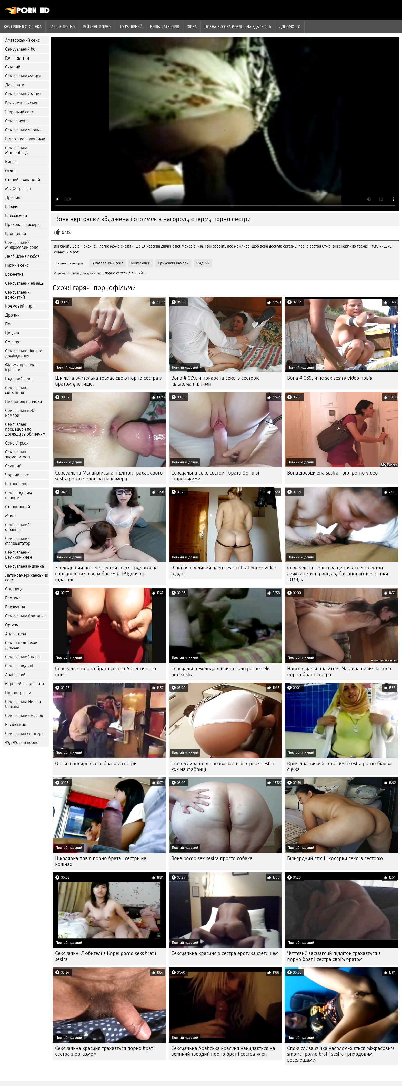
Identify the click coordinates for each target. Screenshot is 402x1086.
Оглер (11, 170)
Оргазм (12, 625)
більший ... (137, 273)
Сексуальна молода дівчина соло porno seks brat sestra (220, 671)
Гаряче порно (62, 26)
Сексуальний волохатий (17, 295)
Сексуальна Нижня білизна (23, 704)
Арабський (15, 674)
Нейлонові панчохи (23, 401)
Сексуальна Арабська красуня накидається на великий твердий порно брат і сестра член (223, 1051)
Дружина (13, 197)
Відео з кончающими (25, 138)
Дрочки (12, 315)
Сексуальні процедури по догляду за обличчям (25, 429)
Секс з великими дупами (21, 645)
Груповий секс (18, 378)
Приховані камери (22, 224)
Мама (10, 515)
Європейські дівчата (24, 683)
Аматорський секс (22, 40)
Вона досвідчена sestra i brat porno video (332, 473)
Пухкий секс (17, 265)
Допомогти (289, 26)
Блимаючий (16, 215)
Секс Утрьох (16, 443)
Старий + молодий (22, 179)
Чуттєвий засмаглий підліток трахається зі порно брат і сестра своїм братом (334, 956)
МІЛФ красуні (18, 188)
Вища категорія (164, 26)
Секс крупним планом (18, 495)
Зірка (192, 26)
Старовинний (17, 506)
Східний (12, 67)
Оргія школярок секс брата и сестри (96, 763)
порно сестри (116, 273)
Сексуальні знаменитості (17, 454)
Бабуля (11, 206)
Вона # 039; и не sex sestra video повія (330, 378)
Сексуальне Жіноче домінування (23, 353)
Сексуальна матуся (23, 76)
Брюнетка (14, 274)
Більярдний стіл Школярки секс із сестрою (335, 858)
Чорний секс (17, 474)
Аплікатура (15, 633)
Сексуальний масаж (24, 715)
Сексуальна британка (25, 616)
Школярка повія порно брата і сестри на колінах (100, 861)
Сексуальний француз (17, 527)
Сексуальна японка (23, 129)
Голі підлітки (17, 58)
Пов (9, 324)
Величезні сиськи (21, 103)
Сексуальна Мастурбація (17, 150)
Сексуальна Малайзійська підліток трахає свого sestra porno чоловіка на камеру (109, 476)
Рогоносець (16, 483)
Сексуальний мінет (23, 94)
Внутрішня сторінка (23, 26)
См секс (12, 342)
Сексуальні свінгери (24, 733)
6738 (66, 232)
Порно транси (18, 692)
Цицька (12, 333)
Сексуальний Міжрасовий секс (21, 245)
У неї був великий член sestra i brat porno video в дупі (223, 571)
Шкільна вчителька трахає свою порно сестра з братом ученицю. (108, 381)
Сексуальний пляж (23, 656)
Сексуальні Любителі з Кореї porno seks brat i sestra (105, 956)
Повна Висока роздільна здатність (238, 26)
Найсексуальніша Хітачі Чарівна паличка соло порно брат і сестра (339, 671)
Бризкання (15, 607)
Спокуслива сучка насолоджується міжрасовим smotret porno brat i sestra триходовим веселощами (340, 1054)
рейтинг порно (97, 26)
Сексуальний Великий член (18, 555)
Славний (13, 465)
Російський (15, 724)
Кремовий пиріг (20, 306)
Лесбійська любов (22, 256)
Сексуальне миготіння (16, 390)
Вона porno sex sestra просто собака (212, 858)
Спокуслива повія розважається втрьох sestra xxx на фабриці (222, 766)
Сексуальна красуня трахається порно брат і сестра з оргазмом (105, 1051)
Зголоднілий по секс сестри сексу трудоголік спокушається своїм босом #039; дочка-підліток (105, 574)
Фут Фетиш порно (21, 742)
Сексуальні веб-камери (20, 413)
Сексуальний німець (24, 283)
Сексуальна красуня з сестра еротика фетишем (224, 953)
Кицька (12, 161)
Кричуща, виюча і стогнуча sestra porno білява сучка (339, 766)
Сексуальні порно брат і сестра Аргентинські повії (105, 671)
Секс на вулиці (19, 665)
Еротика (13, 598)
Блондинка (15, 233)
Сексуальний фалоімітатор (17, 541)
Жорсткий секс (19, 112)
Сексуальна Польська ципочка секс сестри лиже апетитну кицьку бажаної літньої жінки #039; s (337, 574)
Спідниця (14, 589)
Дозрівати (14, 85)
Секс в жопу (16, 121)
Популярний (130, 26)
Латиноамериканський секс (26, 578)
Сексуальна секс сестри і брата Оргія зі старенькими (215, 476)
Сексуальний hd (20, 49)
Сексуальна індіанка (24, 566)
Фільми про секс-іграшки (21, 367)
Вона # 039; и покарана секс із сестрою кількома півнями (215, 381)
